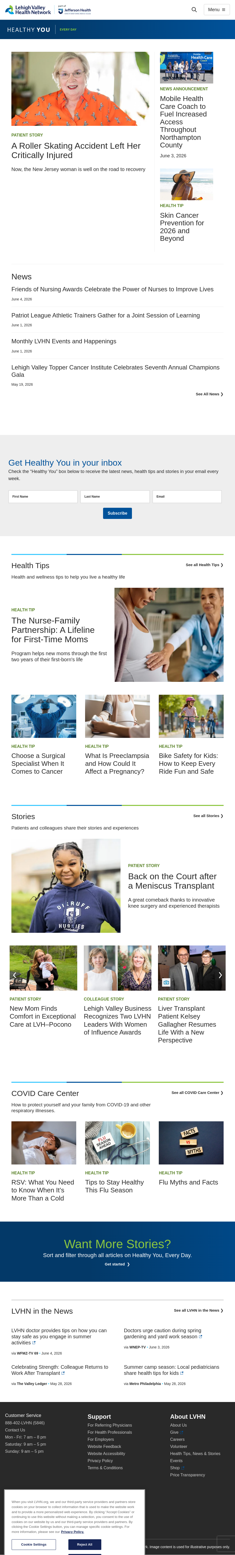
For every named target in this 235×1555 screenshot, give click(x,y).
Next (220, 975)
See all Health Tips (202, 565)
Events (176, 1461)
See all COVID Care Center (195, 1092)
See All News (207, 394)
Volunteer (178, 1446)
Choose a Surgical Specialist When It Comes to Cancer (38, 763)
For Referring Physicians (110, 1425)
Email (160, 496)
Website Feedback (104, 1446)
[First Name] (43, 496)
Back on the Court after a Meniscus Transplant (172, 880)
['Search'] (194, 9)
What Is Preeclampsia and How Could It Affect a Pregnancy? (117, 763)
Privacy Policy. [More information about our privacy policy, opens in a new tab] (72, 1551)
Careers (177, 1439)
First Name (20, 496)
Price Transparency (187, 1475)
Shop (177, 1468)
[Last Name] (115, 496)
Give (176, 1432)
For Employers (101, 1439)
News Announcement (184, 89)
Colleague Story (104, 999)
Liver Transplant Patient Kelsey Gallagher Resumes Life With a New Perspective (187, 1024)
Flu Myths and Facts (188, 1182)
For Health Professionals (110, 1432)
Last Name (92, 496)
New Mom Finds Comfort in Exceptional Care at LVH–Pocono (43, 1016)
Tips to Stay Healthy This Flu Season (114, 1186)
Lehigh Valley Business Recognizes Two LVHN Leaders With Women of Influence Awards (117, 1020)
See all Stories (206, 816)
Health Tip (172, 206)
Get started (115, 1264)
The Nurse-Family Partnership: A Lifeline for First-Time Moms (53, 630)
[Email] (187, 496)
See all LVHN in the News (196, 1310)
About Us (178, 1425)
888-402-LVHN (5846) (25, 1423)
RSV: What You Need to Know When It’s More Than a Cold (42, 1190)
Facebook (16, 1501)
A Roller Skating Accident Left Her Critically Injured (76, 150)
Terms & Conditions (105, 1468)
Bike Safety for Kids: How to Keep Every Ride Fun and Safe (188, 763)
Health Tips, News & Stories (195, 1453)
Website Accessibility (106, 1453)
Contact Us (15, 1430)
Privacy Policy (100, 1461)
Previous (15, 975)
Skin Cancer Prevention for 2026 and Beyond (182, 227)
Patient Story (27, 135)
